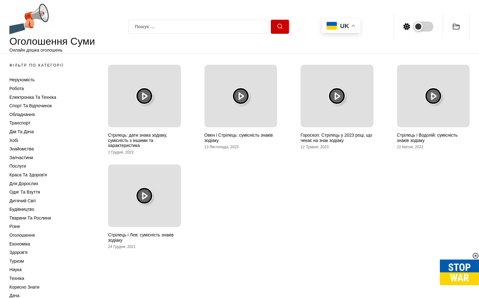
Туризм (16, 261)
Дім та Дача (21, 131)
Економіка (19, 243)
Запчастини (21, 157)
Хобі (13, 140)
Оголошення (22, 235)
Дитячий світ (22, 200)
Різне (14, 226)
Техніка (16, 278)
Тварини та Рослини (30, 217)
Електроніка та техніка (32, 97)
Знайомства (21, 148)
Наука (15, 269)
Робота (16, 88)
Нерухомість (22, 79)
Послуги (17, 166)
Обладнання (22, 114)
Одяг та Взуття (24, 191)
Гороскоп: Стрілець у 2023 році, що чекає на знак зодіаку (336, 138)
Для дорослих (23, 183)
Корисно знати (24, 287)
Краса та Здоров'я (28, 174)
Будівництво (21, 209)
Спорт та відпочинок (30, 105)
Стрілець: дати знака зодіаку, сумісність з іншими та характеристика (137, 140)
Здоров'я (18, 252)
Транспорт (19, 122)
